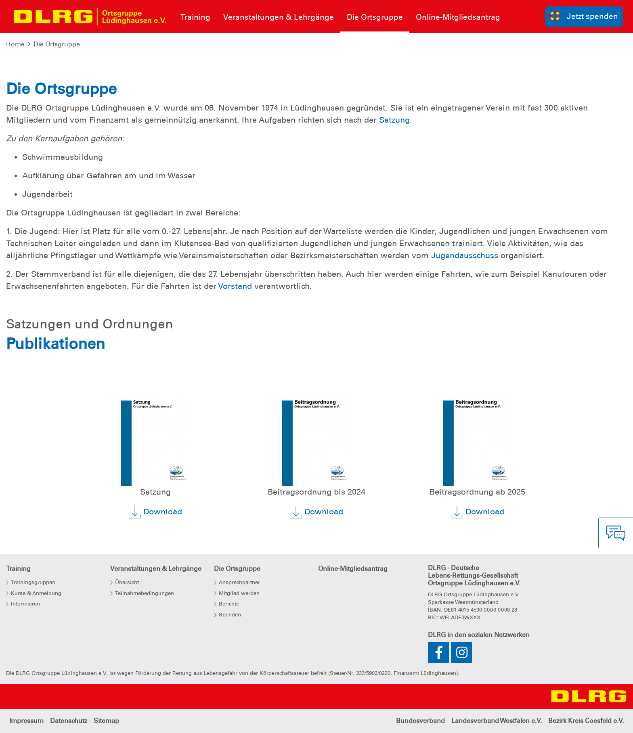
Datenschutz (68, 721)
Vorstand (235, 286)
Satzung (394, 120)
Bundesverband (420, 721)
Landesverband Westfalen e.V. (496, 721)
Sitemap (106, 721)
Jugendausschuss (464, 255)
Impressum (26, 721)
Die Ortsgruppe (57, 44)
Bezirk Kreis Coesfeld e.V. (586, 721)
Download (155, 512)
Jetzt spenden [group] (584, 16)
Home (15, 44)
